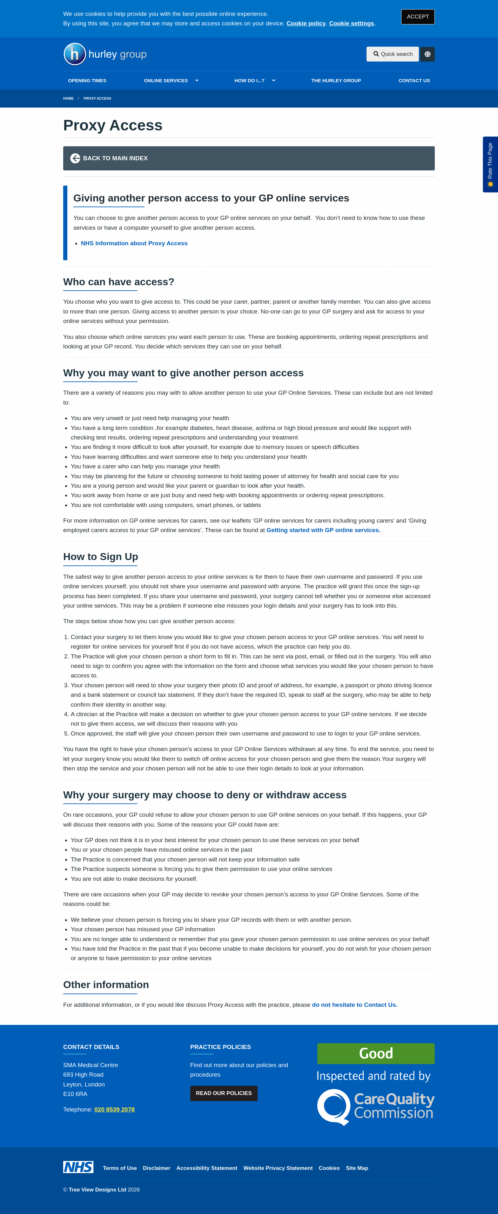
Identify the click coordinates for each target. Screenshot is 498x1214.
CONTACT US (414, 80)
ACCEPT (418, 17)
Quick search (393, 54)
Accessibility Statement (207, 1168)
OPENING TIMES (87, 80)
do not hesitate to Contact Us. (355, 1004)
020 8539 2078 (114, 1109)
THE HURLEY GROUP (336, 80)
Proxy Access (97, 98)
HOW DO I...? (250, 80)
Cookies (329, 1168)
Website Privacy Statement (278, 1168)
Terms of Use (120, 1168)
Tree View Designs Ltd (97, 1190)
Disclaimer (156, 1168)
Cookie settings (351, 23)
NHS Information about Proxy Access (134, 243)
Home (68, 98)
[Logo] (104, 54)
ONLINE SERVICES (166, 80)
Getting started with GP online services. (323, 530)
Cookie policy (306, 23)
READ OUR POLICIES (224, 1093)
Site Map (357, 1168)
